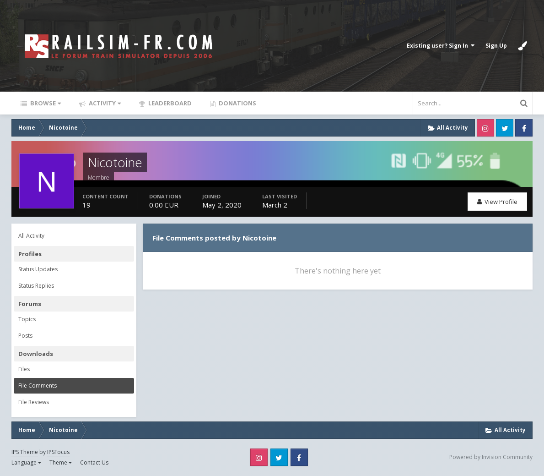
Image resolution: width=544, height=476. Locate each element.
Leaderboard (169, 103)
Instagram (485, 128)
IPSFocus (58, 452)
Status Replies (36, 286)
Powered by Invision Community (491, 457)
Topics (27, 319)
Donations (236, 103)
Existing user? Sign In (440, 45)
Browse (45, 103)
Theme (60, 462)
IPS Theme (24, 452)
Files (24, 369)
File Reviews (33, 402)
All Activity (31, 236)
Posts (25, 335)
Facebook (524, 128)
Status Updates (38, 269)
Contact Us (94, 462)
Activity (104, 103)
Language (26, 462)
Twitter (504, 128)
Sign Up (496, 45)
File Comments (37, 385)
